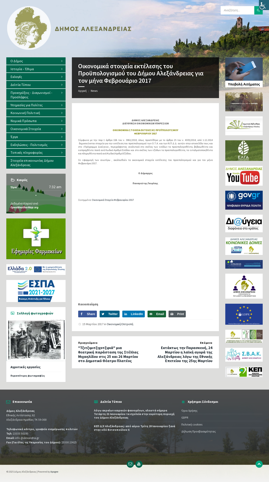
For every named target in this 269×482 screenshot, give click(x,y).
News (94, 91)
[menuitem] (36, 61)
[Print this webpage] (177, 314)
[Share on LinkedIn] (133, 314)
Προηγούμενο (88, 343)
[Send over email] (157, 314)
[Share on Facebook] (87, 314)
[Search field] (242, 10)
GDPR (184, 417)
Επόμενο (206, 343)
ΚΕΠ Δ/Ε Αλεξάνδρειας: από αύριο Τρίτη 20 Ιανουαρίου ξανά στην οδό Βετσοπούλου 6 (134, 428)
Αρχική (82, 91)
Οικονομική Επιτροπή (120, 324)
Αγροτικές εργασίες (26, 367)
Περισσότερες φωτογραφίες (28, 375)
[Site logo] (69, 49)
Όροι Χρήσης (189, 410)
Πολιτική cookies (192, 424)
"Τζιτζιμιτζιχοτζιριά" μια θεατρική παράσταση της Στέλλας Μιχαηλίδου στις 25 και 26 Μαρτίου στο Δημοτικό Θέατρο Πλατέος (108, 354)
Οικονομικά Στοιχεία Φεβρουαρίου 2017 (113, 199)
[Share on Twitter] (110, 314)
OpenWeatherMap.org (24, 207)
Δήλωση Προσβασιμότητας (198, 431)
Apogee (54, 471)
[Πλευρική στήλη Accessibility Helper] (264, 5)
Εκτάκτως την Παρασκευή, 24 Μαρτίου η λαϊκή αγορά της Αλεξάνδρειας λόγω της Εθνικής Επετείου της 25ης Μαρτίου (185, 354)
